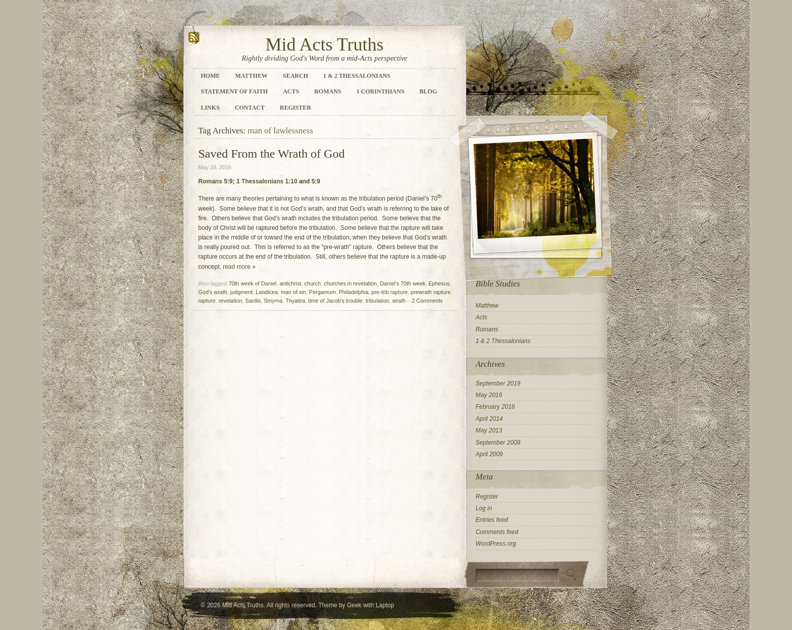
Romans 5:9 (216, 181)
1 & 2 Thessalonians (356, 75)
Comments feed (497, 532)
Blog (428, 91)
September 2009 (498, 442)
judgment (241, 292)
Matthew (251, 75)
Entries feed (492, 519)
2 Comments (427, 301)
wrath (399, 301)
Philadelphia (354, 292)
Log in (484, 508)
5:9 (316, 181)
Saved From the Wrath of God (272, 153)
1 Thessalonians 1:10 (267, 181)
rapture (207, 301)
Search (295, 75)
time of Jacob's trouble (335, 301)
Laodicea (267, 292)
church (313, 283)
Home (210, 75)
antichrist (290, 283)
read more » (239, 266)
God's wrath (213, 292)
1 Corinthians (381, 91)
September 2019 (498, 383)
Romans (327, 91)
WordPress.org (496, 543)
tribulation (377, 301)
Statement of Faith (234, 91)
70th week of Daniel (253, 283)
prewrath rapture (431, 292)
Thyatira (295, 301)
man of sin (293, 292)
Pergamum (322, 292)
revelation (230, 301)
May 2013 (489, 430)
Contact (250, 107)
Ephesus (439, 283)
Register (295, 107)
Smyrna (273, 301)
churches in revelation (350, 283)
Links (210, 107)
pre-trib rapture (390, 292)
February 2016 (495, 406)
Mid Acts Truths (324, 44)
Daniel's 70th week (402, 283)
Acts (291, 91)
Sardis (253, 301)
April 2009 (489, 454)
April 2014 (489, 418)
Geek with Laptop (370, 605)
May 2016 (489, 395)
